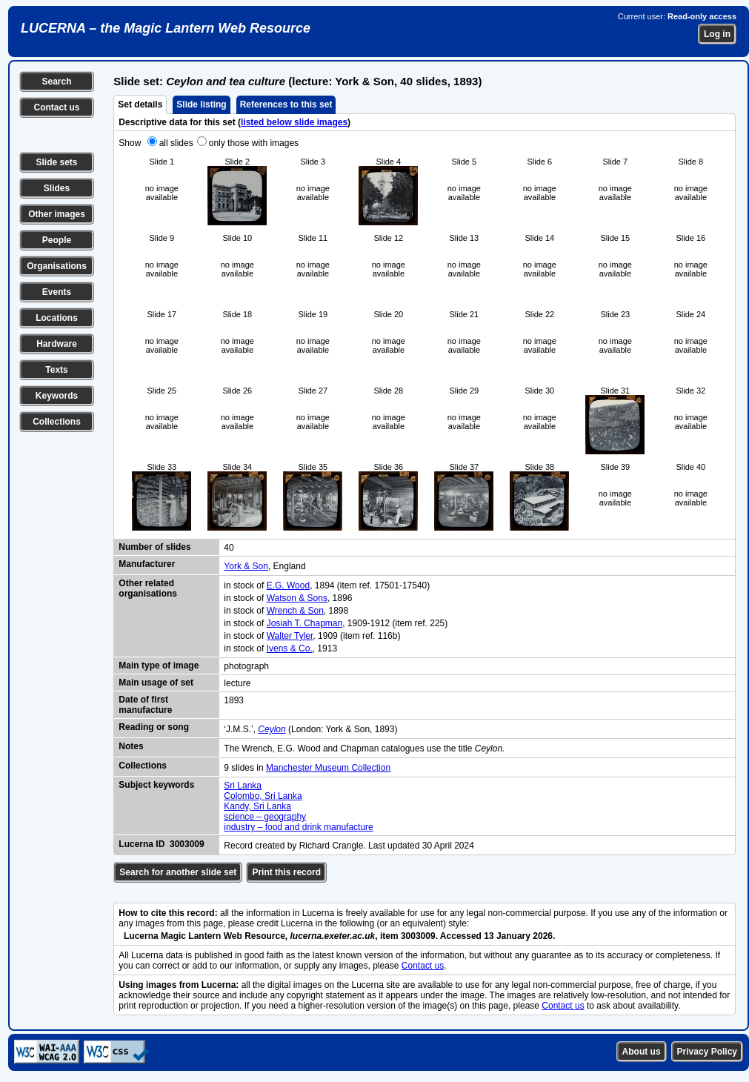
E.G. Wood (288, 585)
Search (56, 81)
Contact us (56, 107)
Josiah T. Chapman (305, 623)
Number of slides (154, 547)
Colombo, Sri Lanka (263, 796)
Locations (57, 318)
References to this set (286, 104)
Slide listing (201, 104)
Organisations (57, 266)
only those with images (254, 143)
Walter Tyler (290, 636)
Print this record (286, 872)
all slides (176, 143)
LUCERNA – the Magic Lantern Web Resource (165, 28)
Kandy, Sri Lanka (257, 806)
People (56, 240)
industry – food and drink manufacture (298, 827)
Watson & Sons (297, 598)
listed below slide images (294, 122)
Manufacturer (147, 564)
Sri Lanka (243, 785)
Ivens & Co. (290, 648)
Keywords (57, 396)
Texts (56, 370)
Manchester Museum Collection (328, 768)
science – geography (265, 817)
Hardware (56, 344)
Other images (56, 214)
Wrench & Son (295, 610)
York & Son (246, 566)
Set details (140, 104)
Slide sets (56, 162)
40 (228, 547)
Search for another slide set (177, 872)
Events (56, 292)
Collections (57, 421)
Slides (57, 188)
